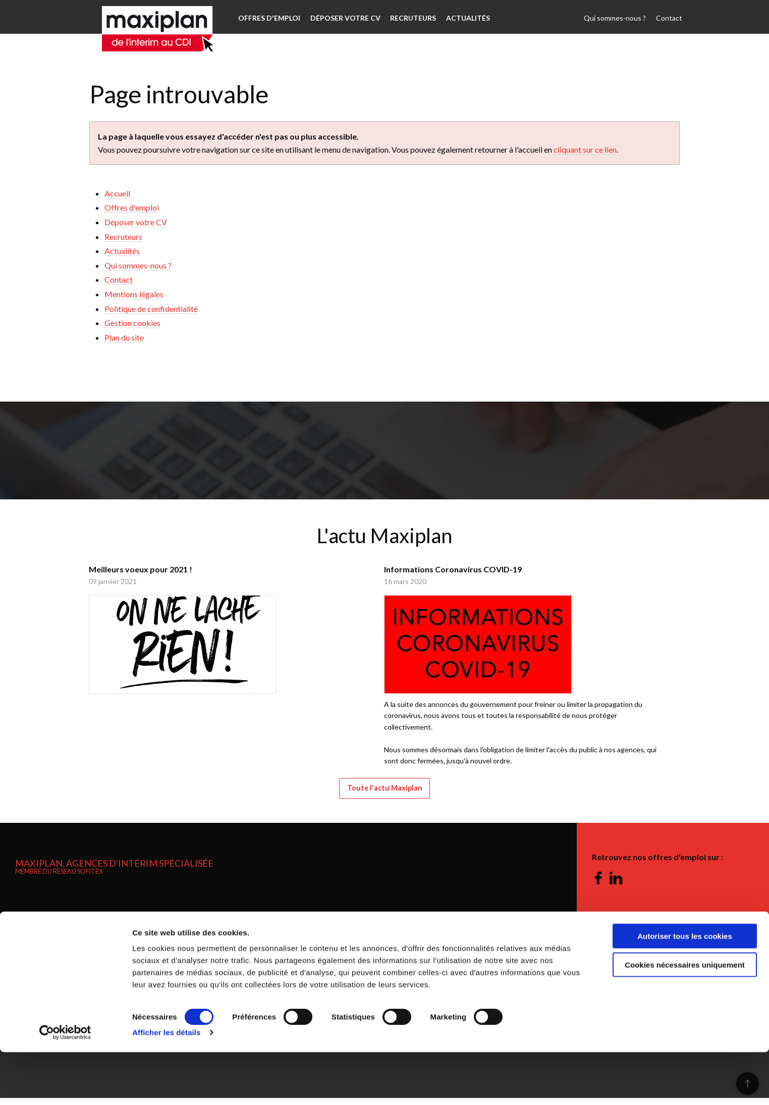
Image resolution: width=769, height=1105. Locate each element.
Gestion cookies (132, 323)
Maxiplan (147, 17)
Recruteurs (408, 18)
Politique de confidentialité (151, 308)
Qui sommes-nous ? (618, 18)
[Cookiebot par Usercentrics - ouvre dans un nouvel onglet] (65, 1085)
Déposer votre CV (342, 18)
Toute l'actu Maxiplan (384, 795)
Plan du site (124, 337)
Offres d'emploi (268, 18)
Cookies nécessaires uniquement (685, 1017)
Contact (670, 18)
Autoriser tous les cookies (684, 989)
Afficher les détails (166, 1085)
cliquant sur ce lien (585, 149)
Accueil (117, 193)
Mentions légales (133, 294)
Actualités (461, 18)
